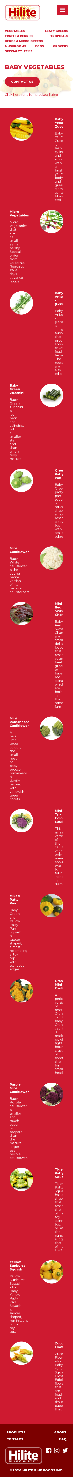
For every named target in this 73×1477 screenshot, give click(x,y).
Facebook (48, 1450)
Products (16, 1432)
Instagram (56, 1450)
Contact (14, 1439)
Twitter (65, 1450)
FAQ (63, 1439)
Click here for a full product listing (31, 95)
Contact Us (22, 82)
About (60, 1432)
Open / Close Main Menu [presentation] (62, 10)
